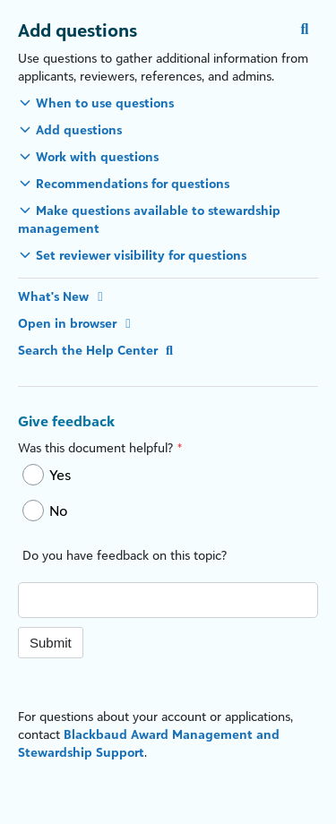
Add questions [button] (79, 129)
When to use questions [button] (105, 102)
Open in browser (77, 322)
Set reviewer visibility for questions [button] (141, 254)
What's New (63, 296)
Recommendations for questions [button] (132, 183)
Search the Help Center (97, 349)
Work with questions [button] (97, 156)
